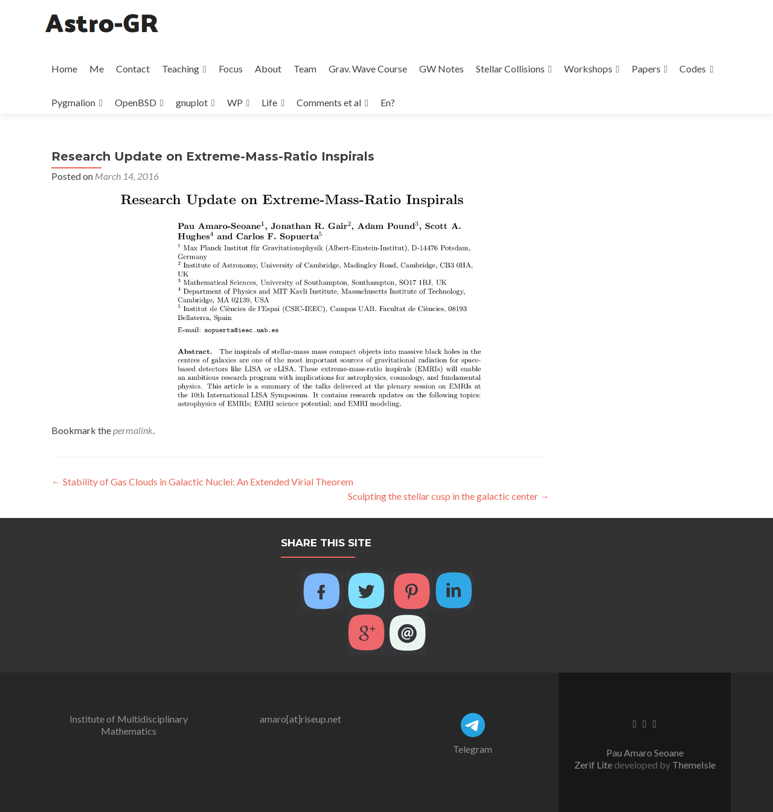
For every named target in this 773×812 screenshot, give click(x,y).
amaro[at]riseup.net (300, 718)
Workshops (588, 68)
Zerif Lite (594, 764)
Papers (646, 68)
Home (64, 68)
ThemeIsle (694, 764)
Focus (231, 68)
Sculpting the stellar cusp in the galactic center (449, 496)
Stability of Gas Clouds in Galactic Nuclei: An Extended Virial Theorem (202, 481)
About (268, 68)
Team (304, 68)
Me (96, 68)
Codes (692, 68)
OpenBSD (135, 102)
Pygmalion (73, 102)
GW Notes (441, 68)
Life (269, 102)
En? (387, 102)
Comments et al (329, 102)
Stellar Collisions (510, 68)
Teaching (180, 68)
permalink (133, 430)
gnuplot (192, 102)
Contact (133, 68)
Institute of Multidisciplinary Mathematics (128, 725)
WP (235, 102)
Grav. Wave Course (368, 68)
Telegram (472, 749)
